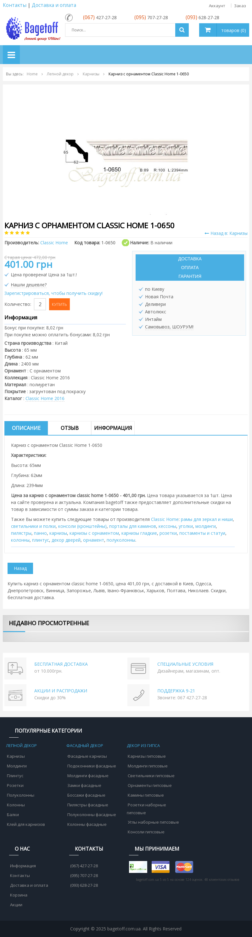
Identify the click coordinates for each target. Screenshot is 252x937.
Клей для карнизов (26, 824)
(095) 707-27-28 (84, 875)
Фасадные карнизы (87, 756)
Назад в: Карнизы (226, 233)
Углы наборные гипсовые (153, 822)
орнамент (93, 540)
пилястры (21, 533)
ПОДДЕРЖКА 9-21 (176, 691)
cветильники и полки (33, 526)
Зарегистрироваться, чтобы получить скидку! (53, 293)
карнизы (58, 533)
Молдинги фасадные (88, 775)
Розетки (15, 785)
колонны (20, 540)
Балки (13, 814)
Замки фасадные (84, 785)
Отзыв (70, 428)
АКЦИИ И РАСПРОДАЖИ (60, 691)
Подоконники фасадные (91, 766)
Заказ (240, 5)
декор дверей (66, 540)
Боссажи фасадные (86, 795)
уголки (186, 526)
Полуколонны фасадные (91, 814)
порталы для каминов (132, 526)
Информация (113, 428)
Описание (26, 428)
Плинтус (15, 775)
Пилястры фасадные (87, 805)
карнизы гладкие (139, 533)
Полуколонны (20, 795)
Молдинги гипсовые (148, 766)
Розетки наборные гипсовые (146, 808)
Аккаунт (217, 5)
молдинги (205, 526)
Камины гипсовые (146, 795)
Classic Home (165, 519)
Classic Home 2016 (44, 398)
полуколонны (121, 540)
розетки (168, 533)
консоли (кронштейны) (82, 526)
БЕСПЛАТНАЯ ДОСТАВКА (61, 664)
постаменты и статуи (202, 533)
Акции (16, 904)
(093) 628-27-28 (84, 885)
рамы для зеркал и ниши (207, 519)
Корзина (18, 895)
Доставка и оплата (54, 5)
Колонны (16, 805)
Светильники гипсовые (151, 775)
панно (40, 533)
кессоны (167, 526)
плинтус (40, 540)
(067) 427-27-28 (84, 866)
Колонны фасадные (87, 824)
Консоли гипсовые (146, 832)
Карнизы (16, 756)
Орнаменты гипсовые (150, 785)
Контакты (14, 5)
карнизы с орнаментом (94, 533)
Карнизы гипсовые (147, 756)
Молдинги (17, 766)
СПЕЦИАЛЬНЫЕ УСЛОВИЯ (185, 664)
